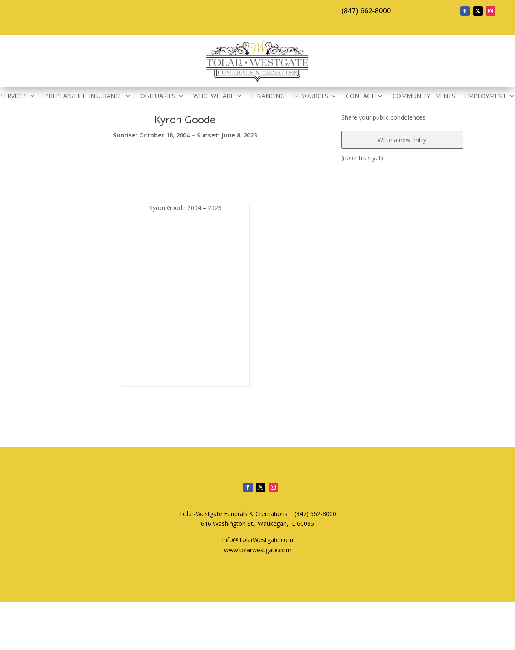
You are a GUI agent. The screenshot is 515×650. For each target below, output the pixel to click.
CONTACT (360, 96)
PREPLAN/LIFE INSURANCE (83, 96)
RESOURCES (311, 96)
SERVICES (13, 96)
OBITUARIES (157, 96)
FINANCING (268, 96)
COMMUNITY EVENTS (424, 96)
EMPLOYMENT (485, 96)
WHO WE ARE (213, 96)
